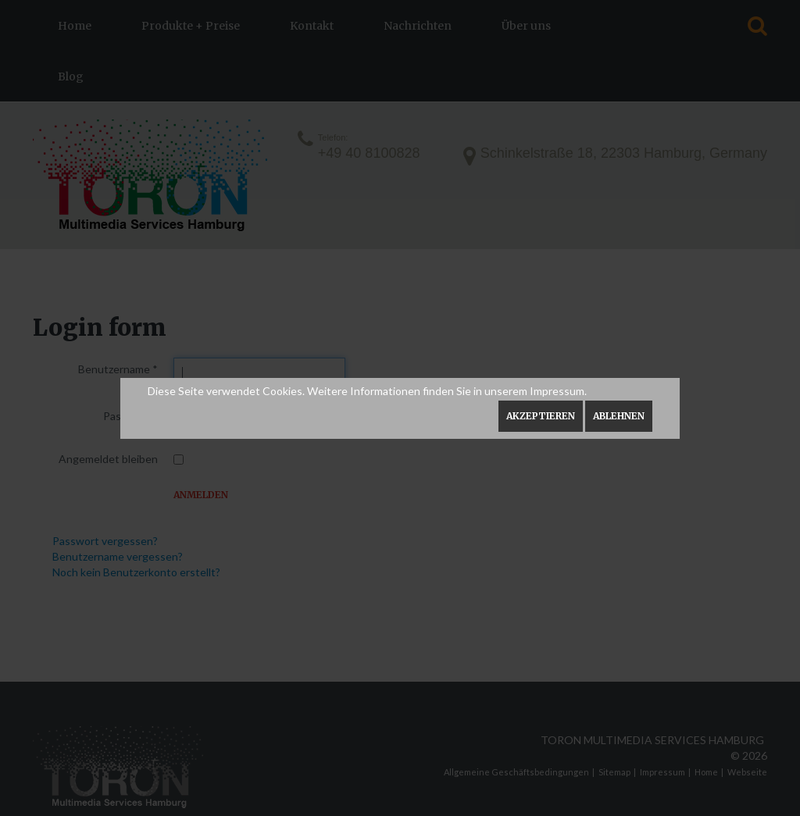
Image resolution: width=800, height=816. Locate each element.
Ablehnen (619, 416)
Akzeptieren (540, 416)
